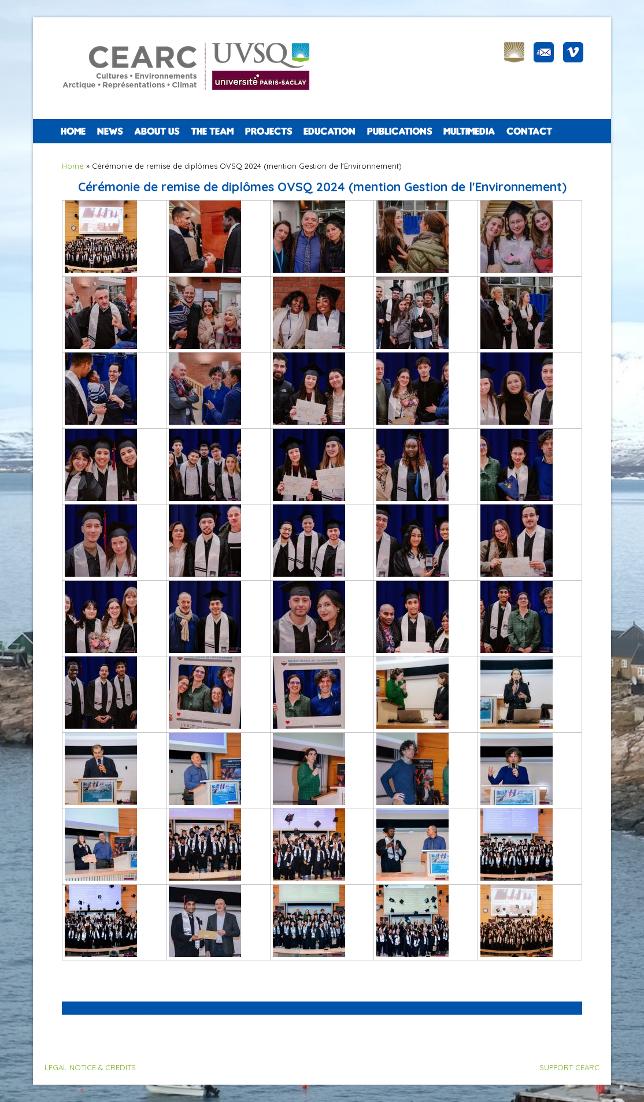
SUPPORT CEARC (569, 1067)
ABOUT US (156, 131)
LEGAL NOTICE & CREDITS (90, 1067)
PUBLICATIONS (399, 131)
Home (73, 131)
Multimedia (469, 131)
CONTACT (529, 131)
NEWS (110, 131)
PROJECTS (268, 131)
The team (212, 131)
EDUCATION (330, 131)
